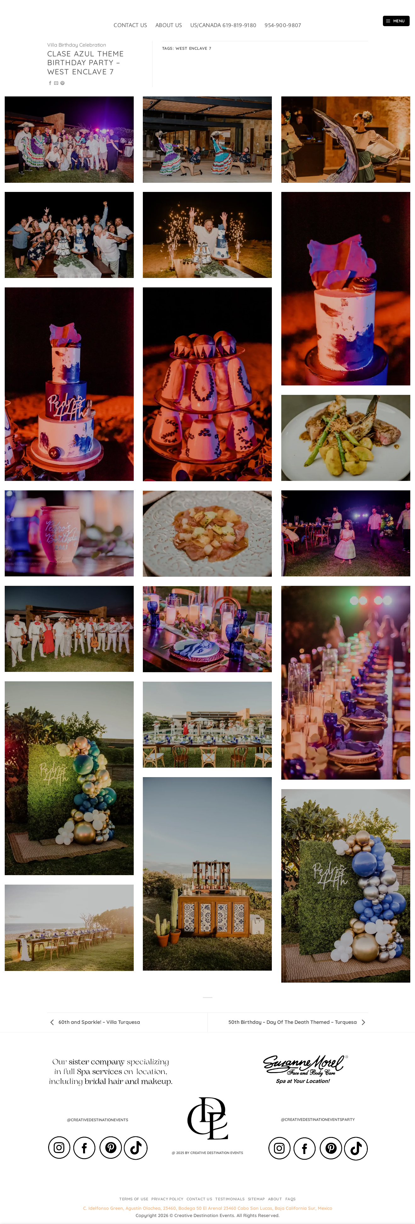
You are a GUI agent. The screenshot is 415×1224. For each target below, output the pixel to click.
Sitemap (256, 1199)
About (275, 1199)
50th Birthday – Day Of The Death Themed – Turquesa (296, 1022)
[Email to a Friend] (56, 83)
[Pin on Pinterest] (62, 83)
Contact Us (199, 1199)
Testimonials (229, 1199)
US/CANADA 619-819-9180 (223, 25)
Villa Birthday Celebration (76, 45)
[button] (396, 21)
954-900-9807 (283, 25)
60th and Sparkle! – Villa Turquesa (95, 1022)
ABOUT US (168, 25)
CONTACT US (130, 25)
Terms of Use (133, 1199)
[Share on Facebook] (50, 83)
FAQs (290, 1199)
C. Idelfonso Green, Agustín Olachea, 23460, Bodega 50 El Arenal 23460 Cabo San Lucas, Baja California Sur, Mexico (207, 1208)
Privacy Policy (167, 1199)
